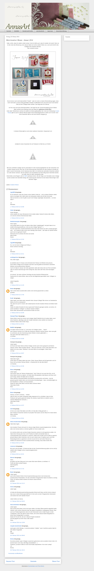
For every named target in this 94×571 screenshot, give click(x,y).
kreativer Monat (14, 184)
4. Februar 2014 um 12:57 (17, 405)
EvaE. (11, 298)
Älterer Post (56, 561)
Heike (11, 210)
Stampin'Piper (14, 316)
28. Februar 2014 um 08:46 (17, 535)
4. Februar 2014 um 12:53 (17, 389)
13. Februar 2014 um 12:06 (17, 522)
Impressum (50, 31)
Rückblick (16, 31)
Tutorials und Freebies (27, 31)
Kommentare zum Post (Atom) (36, 566)
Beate (11, 288)
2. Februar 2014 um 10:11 (17, 254)
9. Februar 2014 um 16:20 (17, 443)
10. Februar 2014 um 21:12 (17, 483)
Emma (12, 539)
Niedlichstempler (15, 221)
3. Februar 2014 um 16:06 (17, 338)
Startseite (8, 31)
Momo (12, 369)
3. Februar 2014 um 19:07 (17, 353)
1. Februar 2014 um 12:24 (17, 239)
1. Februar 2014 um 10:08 (17, 206)
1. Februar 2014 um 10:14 (17, 218)
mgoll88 (12, 192)
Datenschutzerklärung (61, 31)
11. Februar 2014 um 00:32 (17, 501)
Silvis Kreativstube (15, 421)
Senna (12, 486)
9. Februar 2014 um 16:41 (17, 454)
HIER (25, 176)
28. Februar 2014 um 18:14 (17, 550)
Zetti (11, 408)
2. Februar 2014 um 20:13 (17, 324)
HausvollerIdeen (14, 504)
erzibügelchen (14, 257)
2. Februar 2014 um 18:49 (17, 312)
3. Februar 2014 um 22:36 (17, 366)
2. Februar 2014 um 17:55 (17, 294)
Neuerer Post (10, 561)
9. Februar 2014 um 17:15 (17, 468)
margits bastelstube (15, 526)
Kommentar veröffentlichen (15, 553)
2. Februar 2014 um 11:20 (17, 285)
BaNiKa (12, 327)
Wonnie (12, 457)
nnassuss (13, 446)
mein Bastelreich (40, 31)
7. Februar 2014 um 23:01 (17, 418)
